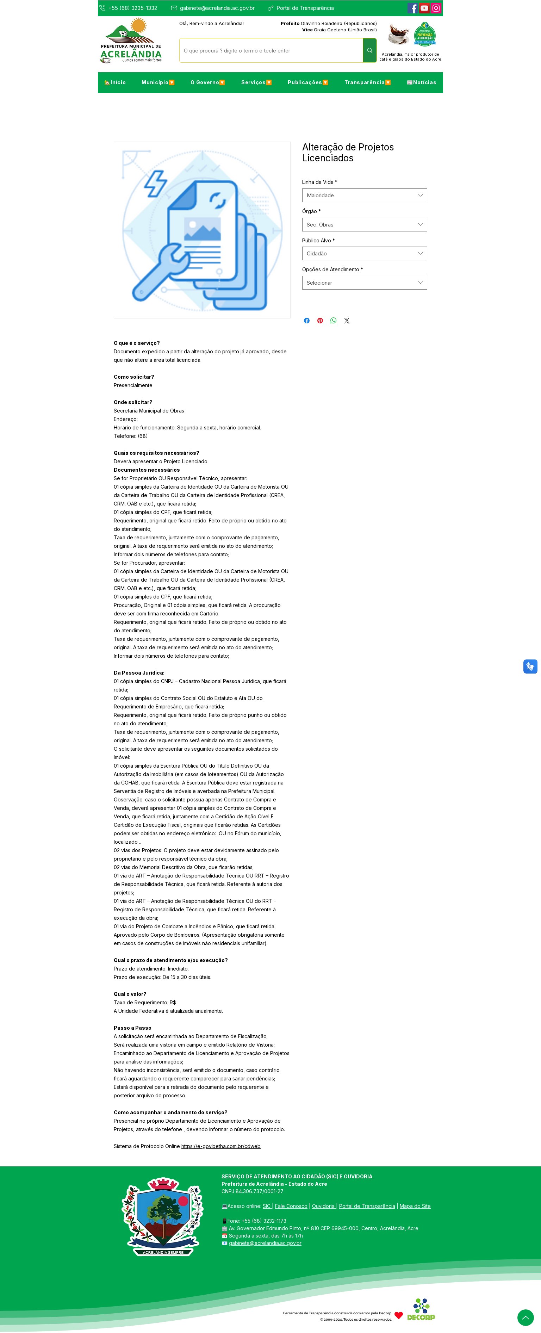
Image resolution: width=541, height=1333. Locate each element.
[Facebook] (413, 8)
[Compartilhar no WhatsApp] (333, 320)
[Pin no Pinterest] (320, 320)
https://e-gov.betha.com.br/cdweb (221, 1146)
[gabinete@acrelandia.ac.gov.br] (214, 7)
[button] (158, 82)
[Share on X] (347, 320)
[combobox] (364, 195)
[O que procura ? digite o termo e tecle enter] (266, 50)
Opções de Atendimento (332, 269)
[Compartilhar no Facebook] (307, 320)
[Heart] (398, 1315)
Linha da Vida (319, 182)
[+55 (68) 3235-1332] (133, 7)
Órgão (311, 211)
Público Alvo (318, 240)
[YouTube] (424, 8)
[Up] (525, 1317)
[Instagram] (436, 8)
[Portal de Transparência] (303, 7)
